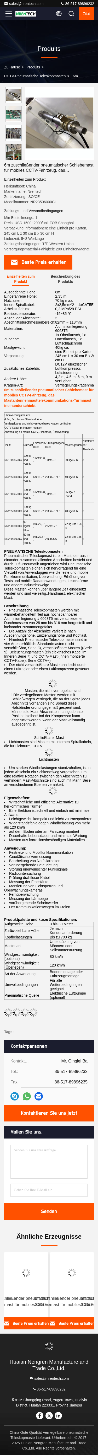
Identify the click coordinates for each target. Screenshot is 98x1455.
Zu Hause (12, 67)
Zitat (86, 14)
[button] (15, 157)
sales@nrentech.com (24, 4)
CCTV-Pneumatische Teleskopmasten (35, 76)
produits (33, 67)
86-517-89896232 (77, 4)
